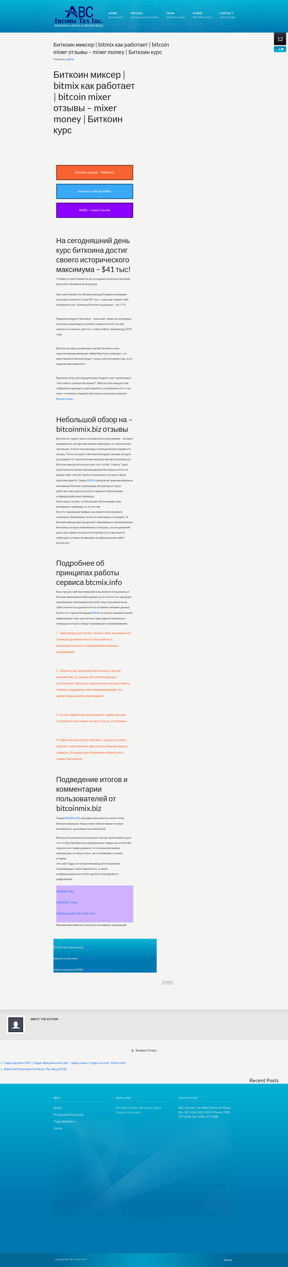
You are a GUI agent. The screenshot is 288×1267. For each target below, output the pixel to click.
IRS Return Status (126, 1108)
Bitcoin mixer (64, 399)
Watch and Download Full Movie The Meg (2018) (35, 1069)
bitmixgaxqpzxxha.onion (99, 969)
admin (70, 59)
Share (168, 982)
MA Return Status (150, 1108)
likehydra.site (64, 891)
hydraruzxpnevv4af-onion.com (75, 913)
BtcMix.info (73, 818)
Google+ (135, 1112)
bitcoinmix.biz (87, 958)
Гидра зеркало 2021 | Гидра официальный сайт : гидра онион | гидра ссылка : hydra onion (65, 1063)
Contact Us (122, 1112)
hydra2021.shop (66, 902)
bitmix (91, 480)
